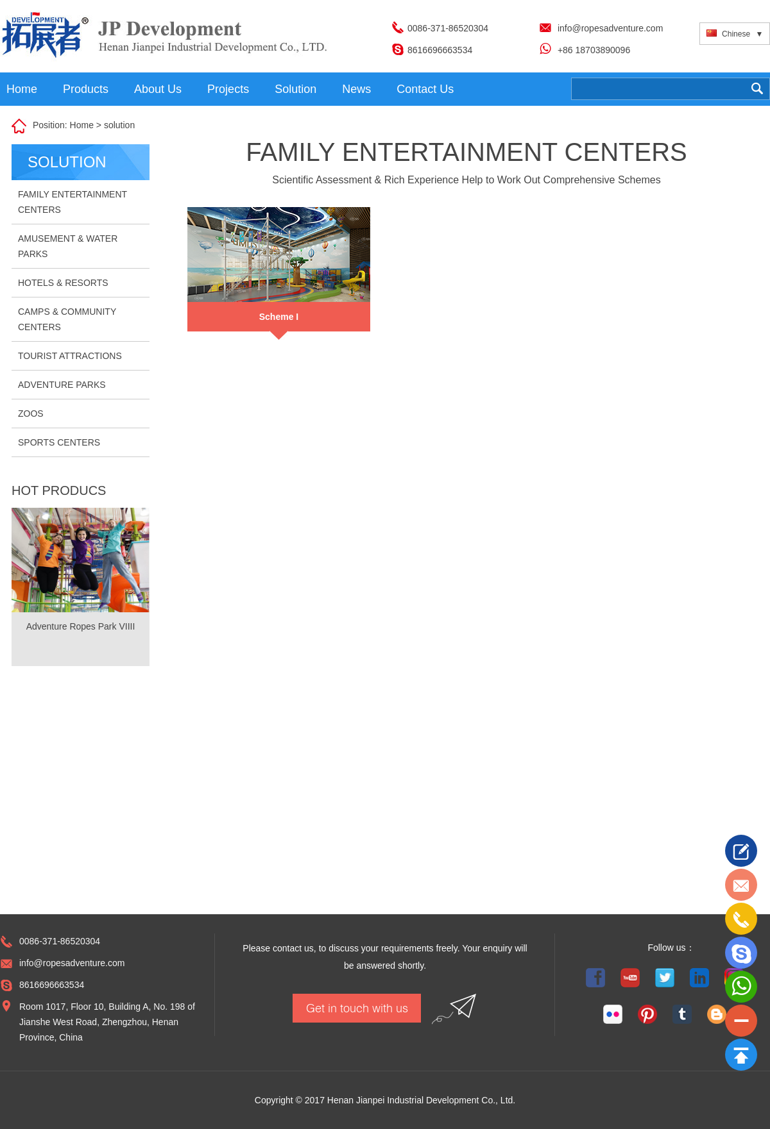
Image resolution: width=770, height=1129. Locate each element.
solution (119, 125)
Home (21, 89)
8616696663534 (439, 50)
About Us (158, 89)
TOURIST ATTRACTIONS (70, 356)
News (356, 89)
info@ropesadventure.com (610, 28)
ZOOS (31, 413)
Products (85, 89)
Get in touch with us (357, 1008)
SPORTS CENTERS (59, 442)
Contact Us (425, 89)
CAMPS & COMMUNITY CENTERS (67, 319)
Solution (295, 89)
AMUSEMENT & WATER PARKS (67, 246)
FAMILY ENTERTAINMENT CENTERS (72, 202)
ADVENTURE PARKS (62, 385)
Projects (228, 89)
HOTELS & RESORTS (63, 283)
